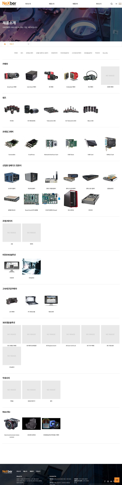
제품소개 (51, 4)
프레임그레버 (29, 53)
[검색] (112, 4)
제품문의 (75, 4)
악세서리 (97, 53)
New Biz (105, 53)
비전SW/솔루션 (64, 53)
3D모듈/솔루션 (88, 53)
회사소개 (28, 4)
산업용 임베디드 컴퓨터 (42, 53)
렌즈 (22, 53)
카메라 (16, 53)
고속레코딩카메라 (76, 53)
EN (116, 3)
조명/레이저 (54, 53)
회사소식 (98, 4)
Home (5, 44)
